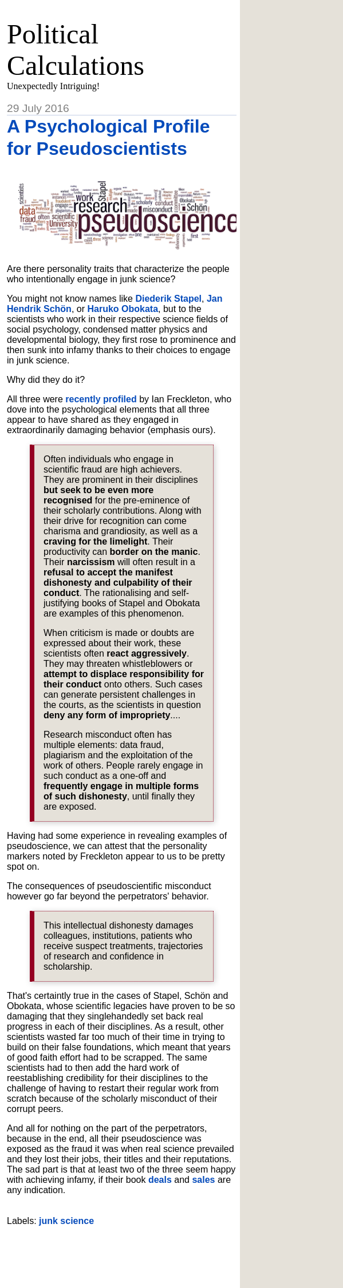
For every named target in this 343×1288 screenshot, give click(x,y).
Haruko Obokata (122, 309)
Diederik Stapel (168, 298)
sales (203, 1180)
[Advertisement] (141, 1252)
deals (160, 1180)
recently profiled (100, 399)
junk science (66, 1221)
